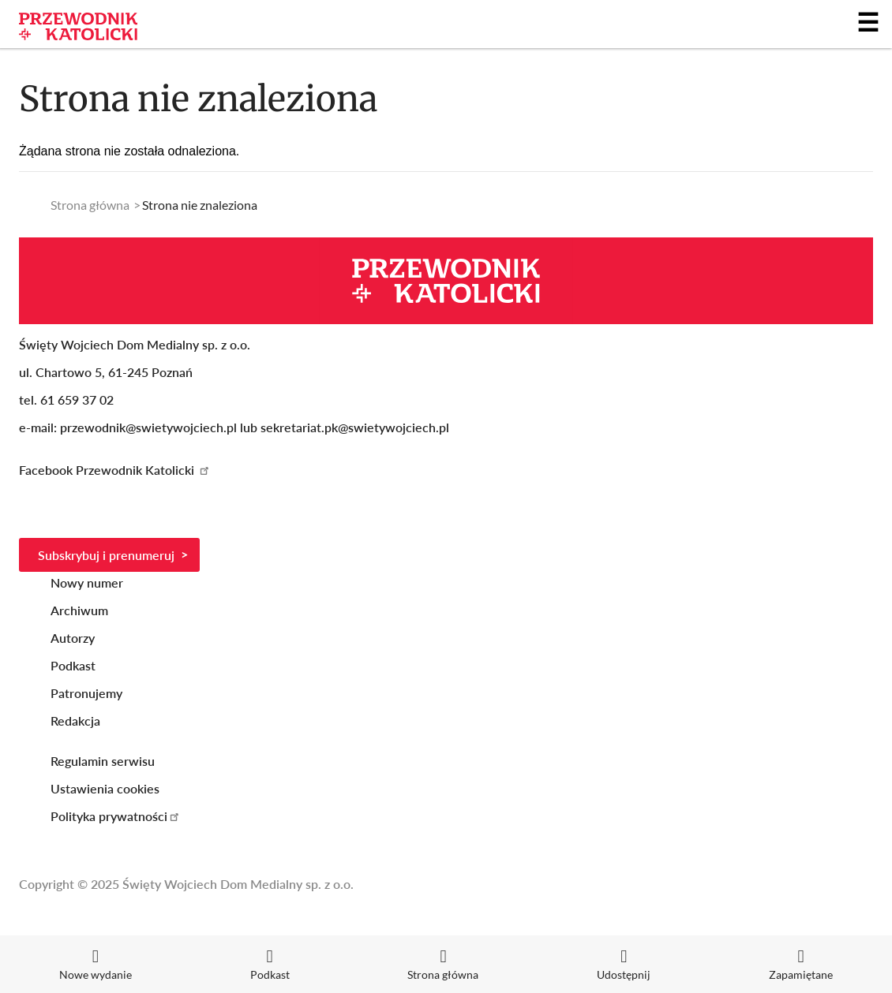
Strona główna (90, 204)
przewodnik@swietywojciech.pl (148, 427)
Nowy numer (87, 582)
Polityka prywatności (116, 815)
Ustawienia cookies (105, 788)
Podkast (73, 665)
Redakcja (75, 720)
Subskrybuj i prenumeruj (106, 554)
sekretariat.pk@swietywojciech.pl (354, 427)
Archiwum (79, 610)
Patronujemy (86, 692)
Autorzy (73, 637)
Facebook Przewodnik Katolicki (115, 469)
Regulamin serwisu (103, 760)
